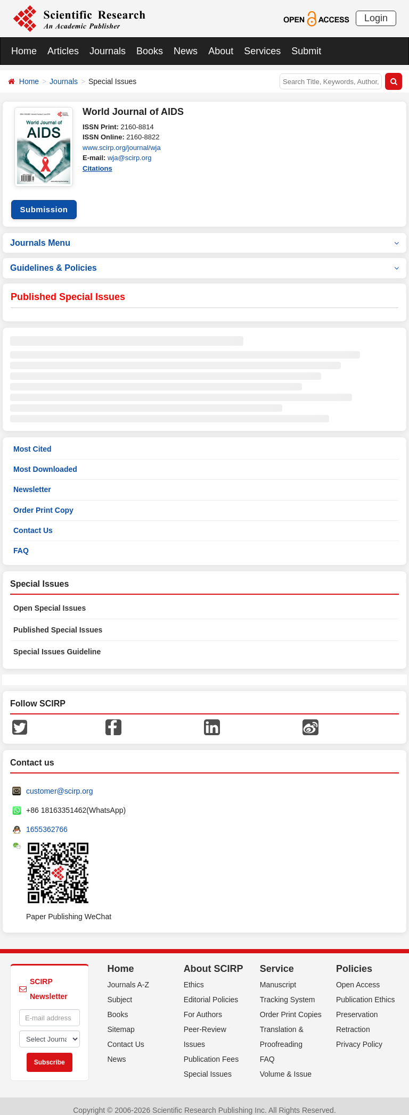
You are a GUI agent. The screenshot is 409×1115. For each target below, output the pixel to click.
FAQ (21, 542)
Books (149, 51)
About (220, 51)
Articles (63, 51)
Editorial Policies (211, 991)
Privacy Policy (359, 1036)
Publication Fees (211, 1051)
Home (24, 51)
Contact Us (33, 522)
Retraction (353, 1021)
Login (376, 18)
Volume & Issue (286, 1066)
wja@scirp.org (130, 158)
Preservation (357, 1006)
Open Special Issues (49, 600)
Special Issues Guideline (57, 643)
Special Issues (208, 1066)
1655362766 (47, 821)
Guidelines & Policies (204, 259)
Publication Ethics (365, 991)
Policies (354, 960)
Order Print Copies (291, 1006)
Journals (107, 51)
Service (277, 960)
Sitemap (121, 1021)
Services (262, 51)
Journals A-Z (129, 976)
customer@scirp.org (59, 783)
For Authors (203, 1006)
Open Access (358, 976)
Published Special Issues (57, 622)
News (186, 51)
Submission (44, 201)
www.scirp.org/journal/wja (122, 148)
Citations (97, 168)
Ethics (194, 976)
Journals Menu (204, 234)
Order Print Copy (43, 501)
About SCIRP (213, 960)
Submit (306, 51)
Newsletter (32, 481)
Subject (120, 991)
